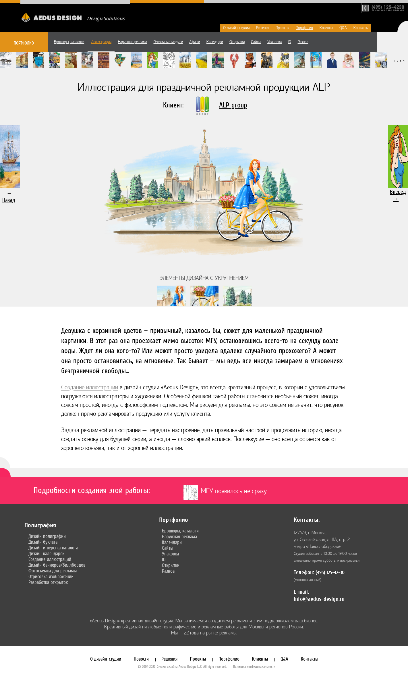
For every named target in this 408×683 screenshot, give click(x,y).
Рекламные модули (168, 42)
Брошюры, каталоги (69, 42)
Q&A (343, 28)
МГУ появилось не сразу (234, 491)
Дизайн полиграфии (47, 536)
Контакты (360, 28)
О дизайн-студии (236, 28)
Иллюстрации (101, 42)
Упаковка (274, 42)
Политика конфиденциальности (254, 667)
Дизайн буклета (42, 542)
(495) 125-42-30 (330, 573)
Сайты (256, 42)
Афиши (194, 42)
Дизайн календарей (46, 553)
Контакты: (307, 520)
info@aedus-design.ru (319, 599)
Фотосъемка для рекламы (52, 571)
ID (289, 42)
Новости (141, 659)
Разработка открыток (48, 582)
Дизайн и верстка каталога (53, 548)
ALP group (233, 105)
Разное (303, 42)
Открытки (237, 42)
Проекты (282, 28)
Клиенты (326, 28)
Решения (262, 28)
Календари (214, 42)
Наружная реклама (132, 42)
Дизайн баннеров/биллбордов (56, 565)
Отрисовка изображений (51, 576)
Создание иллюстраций (89, 387)
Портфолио (304, 28)
